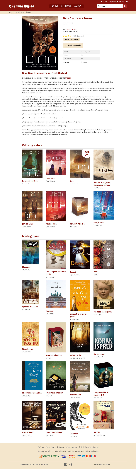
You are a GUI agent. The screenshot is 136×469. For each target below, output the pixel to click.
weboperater (106, 464)
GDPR (82, 451)
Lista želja (121, 1)
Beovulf (73, 272)
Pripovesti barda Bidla (32, 393)
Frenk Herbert (72, 29)
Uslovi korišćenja (53, 451)
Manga (77, 6)
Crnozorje (74, 434)
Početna (41, 447)
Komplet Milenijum (54, 355)
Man (95, 272)
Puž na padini (75, 355)
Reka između (75, 394)
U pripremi (20, 12)
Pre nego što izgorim (103, 312)
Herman (97, 432)
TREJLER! (68, 78)
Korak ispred (99, 354)
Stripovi (66, 6)
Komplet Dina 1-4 (77, 224)
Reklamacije (62, 451)
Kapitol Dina (51, 224)
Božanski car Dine (30, 181)
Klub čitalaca (84, 447)
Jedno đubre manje (54, 432)
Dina (72, 181)
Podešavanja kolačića (92, 451)
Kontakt (77, 451)
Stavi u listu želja (73, 45)
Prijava (104, 1)
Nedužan (49, 311)
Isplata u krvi (27, 432)
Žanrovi (28, 12)
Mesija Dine (98, 222)
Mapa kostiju (27, 349)
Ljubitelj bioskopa (30, 307)
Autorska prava (42, 451)
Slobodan (26, 267)
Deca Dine (50, 178)
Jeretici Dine (27, 224)
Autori (11, 12)
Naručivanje (70, 451)
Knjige (55, 6)
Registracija (112, 1)
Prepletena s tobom (54, 393)
